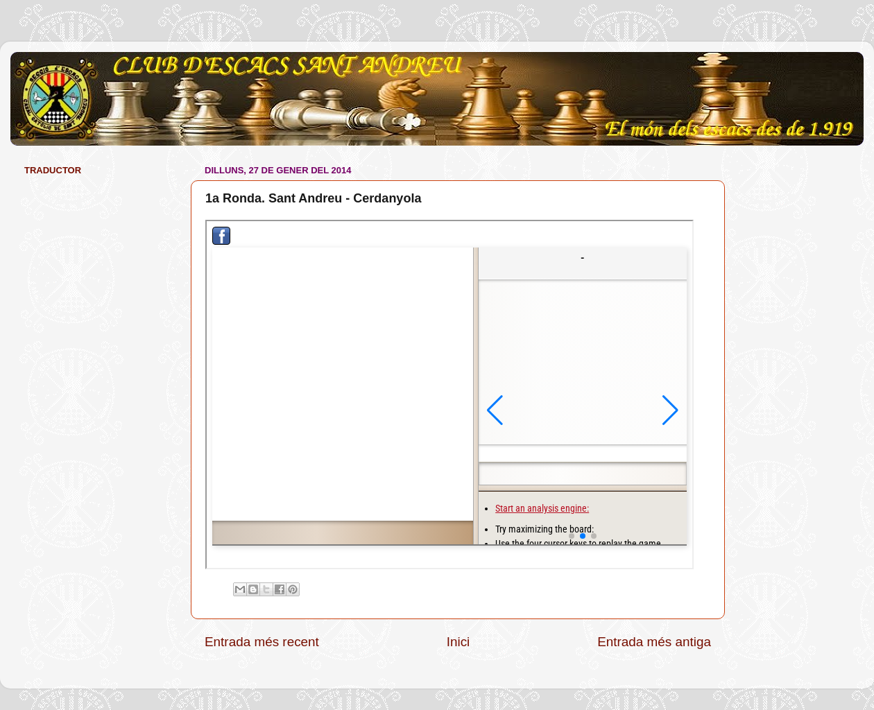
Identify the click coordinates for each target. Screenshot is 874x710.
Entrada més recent (262, 641)
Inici (458, 641)
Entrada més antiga (654, 641)
